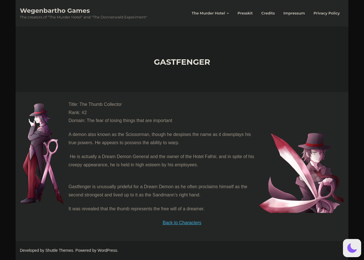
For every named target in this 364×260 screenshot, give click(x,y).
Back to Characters (182, 222)
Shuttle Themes (59, 250)
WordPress (107, 250)
